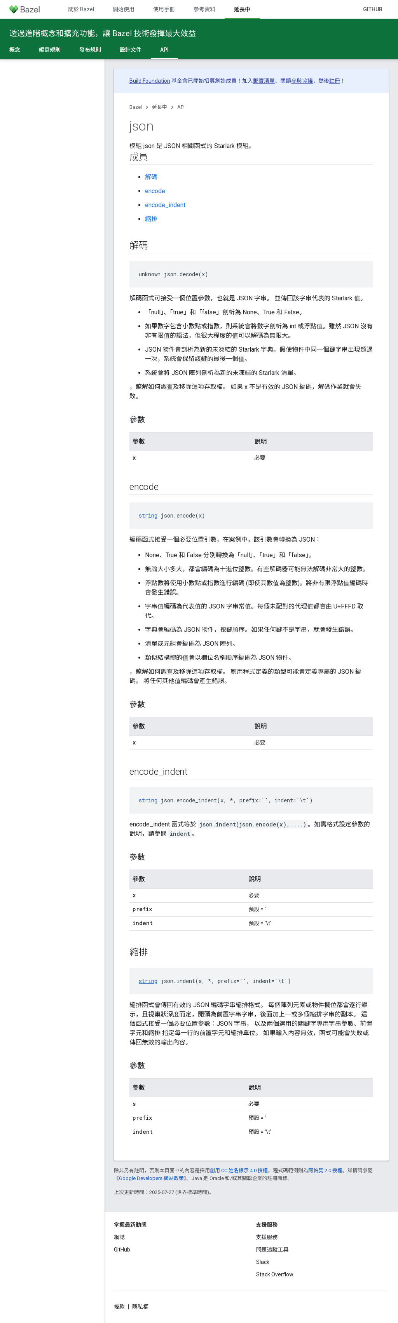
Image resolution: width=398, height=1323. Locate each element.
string (148, 515)
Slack (262, 1262)
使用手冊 (164, 9)
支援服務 (267, 1237)
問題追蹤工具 (272, 1249)
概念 (14, 50)
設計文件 (130, 50)
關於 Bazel (81, 9)
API (181, 107)
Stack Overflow (274, 1274)
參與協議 (302, 81)
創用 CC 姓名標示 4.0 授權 (239, 1170)
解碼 (151, 177)
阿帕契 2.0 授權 (325, 1170)
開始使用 (123, 9)
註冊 (334, 81)
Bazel (135, 107)
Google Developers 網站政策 (151, 1178)
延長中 (159, 107)
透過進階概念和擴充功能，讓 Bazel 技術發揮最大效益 (102, 33)
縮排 (151, 219)
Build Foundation (149, 81)
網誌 (119, 1237)
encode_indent (165, 205)
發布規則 (90, 50)
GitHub (372, 9)
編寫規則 (50, 50)
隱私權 (140, 1307)
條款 (119, 1307)
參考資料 (204, 9)
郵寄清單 (264, 81)
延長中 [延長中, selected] (242, 9)
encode (155, 191)
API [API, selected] (164, 50)
